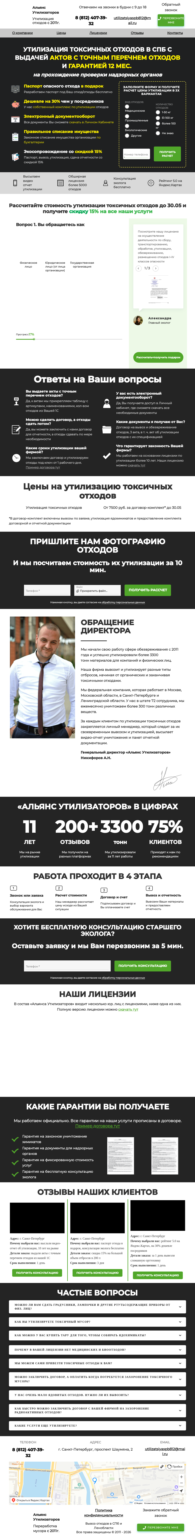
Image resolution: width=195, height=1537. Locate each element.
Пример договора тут (43, 467)
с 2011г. (53, 23)
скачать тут (136, 465)
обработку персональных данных (123, 602)
